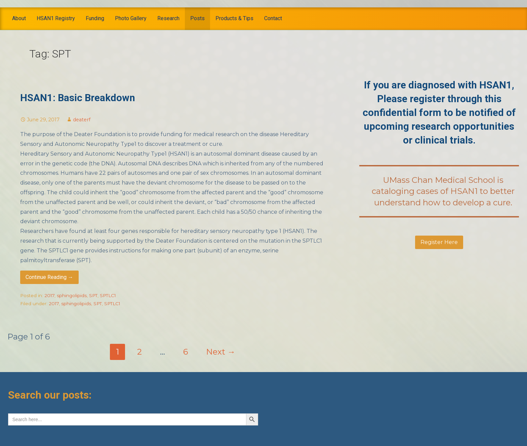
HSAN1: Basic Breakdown (77, 98)
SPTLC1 (108, 295)
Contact (273, 18)
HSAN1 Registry (56, 18)
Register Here (439, 242)
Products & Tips (234, 18)
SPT (93, 295)
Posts (197, 18)
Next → (220, 352)
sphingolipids (72, 295)
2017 (49, 295)
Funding (95, 18)
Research (168, 18)
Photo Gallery (131, 18)
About (19, 18)
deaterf (81, 120)
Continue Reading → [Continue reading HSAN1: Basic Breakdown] (49, 277)
